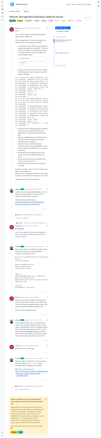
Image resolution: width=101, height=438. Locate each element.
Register (14, 432)
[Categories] (2, 2)
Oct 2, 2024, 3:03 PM (36, 358)
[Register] (98, 5)
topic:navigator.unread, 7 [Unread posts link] (62, 53)
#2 (47, 189)
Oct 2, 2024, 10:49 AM (36, 246)
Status (73, 4)
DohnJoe (17, 28)
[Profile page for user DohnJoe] (11, 29)
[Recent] (2, 5)
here (16, 37)
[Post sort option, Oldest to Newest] (63, 31)
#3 (47, 226)
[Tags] (2, 9)
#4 (47, 246)
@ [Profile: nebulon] (20, 229)
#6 (47, 320)
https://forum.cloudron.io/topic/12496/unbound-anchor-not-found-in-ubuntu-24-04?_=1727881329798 (31, 373)
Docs (84, 4)
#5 (47, 297)
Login (20, 432)
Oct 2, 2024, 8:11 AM (32, 226)
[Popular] (2, 13)
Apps (68, 4)
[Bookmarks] (2, 16)
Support (20, 20)
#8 (47, 358)
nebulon (17, 189)
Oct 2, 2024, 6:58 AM (36, 189)
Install (89, 4)
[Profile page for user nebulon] (11, 190)
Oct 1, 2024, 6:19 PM (32, 28)
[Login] (98, 2)
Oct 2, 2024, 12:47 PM (32, 345)
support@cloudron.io (32, 331)
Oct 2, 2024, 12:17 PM (36, 320)
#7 (47, 345)
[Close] (46, 399)
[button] (2, 432)
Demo (79, 4)
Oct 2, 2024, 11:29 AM (32, 297)
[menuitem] (98, 2)
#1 (47, 28)
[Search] (2, 20)
